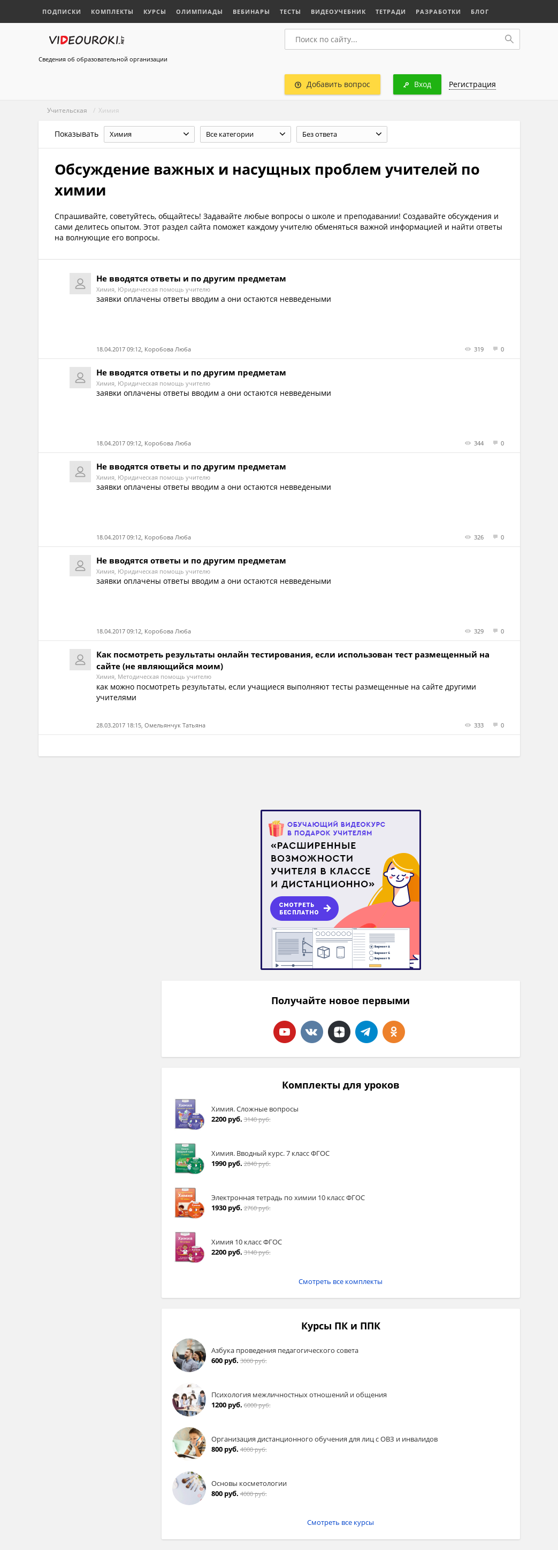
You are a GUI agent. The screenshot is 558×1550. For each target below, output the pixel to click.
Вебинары (251, 11)
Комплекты (112, 11)
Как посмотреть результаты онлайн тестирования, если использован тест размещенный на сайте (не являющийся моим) (293, 660)
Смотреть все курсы (340, 1522)
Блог (480, 11)
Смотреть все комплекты (341, 1281)
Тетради (391, 11)
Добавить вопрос (332, 84)
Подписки (61, 11)
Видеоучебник (338, 11)
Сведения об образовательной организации (103, 59)
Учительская (67, 110)
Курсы (154, 11)
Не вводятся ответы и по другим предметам (191, 278)
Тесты (290, 11)
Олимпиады (199, 11)
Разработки (438, 11)
